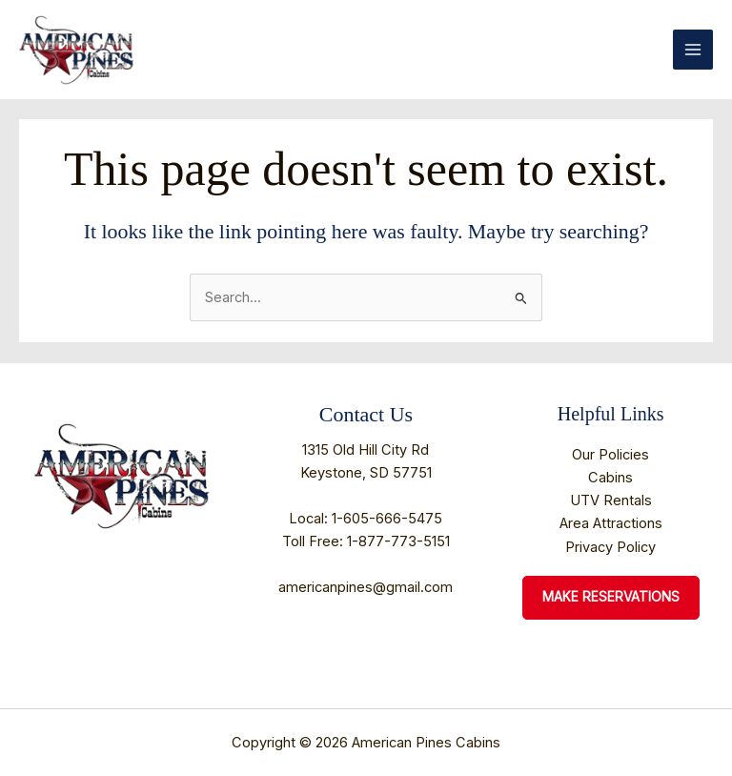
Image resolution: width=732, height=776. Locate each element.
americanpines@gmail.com (365, 587)
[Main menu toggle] (693, 50)
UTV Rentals (611, 500)
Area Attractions (610, 523)
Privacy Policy (610, 547)
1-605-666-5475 (387, 518)
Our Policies (610, 454)
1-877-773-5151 (398, 541)
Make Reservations (611, 596)
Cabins (610, 477)
